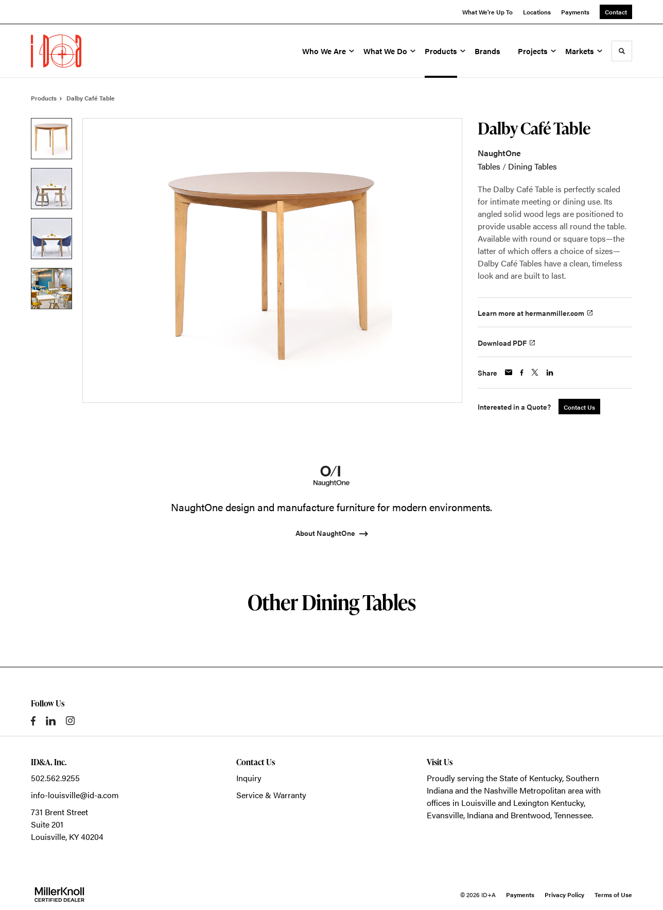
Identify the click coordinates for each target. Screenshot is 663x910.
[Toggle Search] (622, 51)
